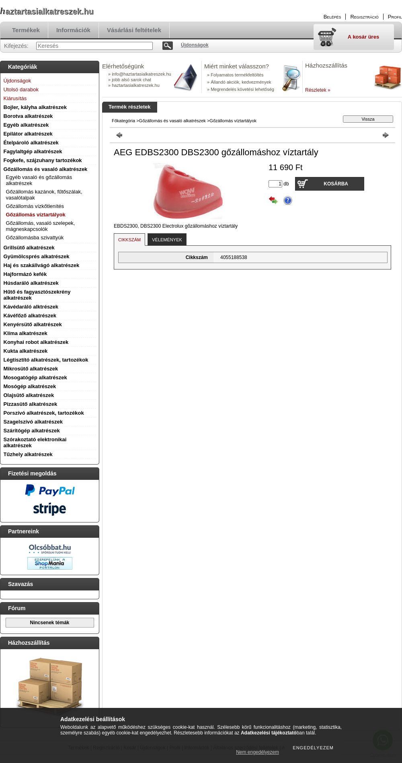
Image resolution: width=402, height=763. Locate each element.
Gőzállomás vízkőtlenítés (35, 206)
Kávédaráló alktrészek (31, 307)
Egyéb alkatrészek (26, 125)
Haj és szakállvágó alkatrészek (42, 265)
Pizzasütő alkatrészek (30, 404)
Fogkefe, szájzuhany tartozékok (43, 160)
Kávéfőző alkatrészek (30, 316)
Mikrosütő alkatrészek (31, 369)
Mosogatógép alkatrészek (35, 377)
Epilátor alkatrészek (28, 134)
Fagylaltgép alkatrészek (33, 151)
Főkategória (123, 120)
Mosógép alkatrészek (30, 386)
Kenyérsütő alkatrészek (33, 324)
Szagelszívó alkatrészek (33, 422)
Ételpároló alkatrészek (31, 143)
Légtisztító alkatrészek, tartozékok (46, 360)
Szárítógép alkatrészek (32, 431)
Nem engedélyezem (257, 752)
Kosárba (336, 184)
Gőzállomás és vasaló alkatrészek (46, 169)
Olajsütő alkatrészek (29, 395)
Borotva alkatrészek (28, 116)
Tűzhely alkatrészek (28, 454)
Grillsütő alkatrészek (29, 248)
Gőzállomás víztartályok (36, 215)
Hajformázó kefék (25, 274)
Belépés (332, 17)
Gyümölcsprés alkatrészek (37, 256)
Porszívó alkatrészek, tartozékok (44, 413)
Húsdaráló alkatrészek (31, 283)
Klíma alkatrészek (25, 333)
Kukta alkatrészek (26, 351)
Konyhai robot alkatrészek (36, 342)
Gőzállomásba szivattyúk (35, 237)
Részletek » (317, 90)
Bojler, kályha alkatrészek (35, 107)
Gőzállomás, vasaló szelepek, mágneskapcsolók (40, 226)
